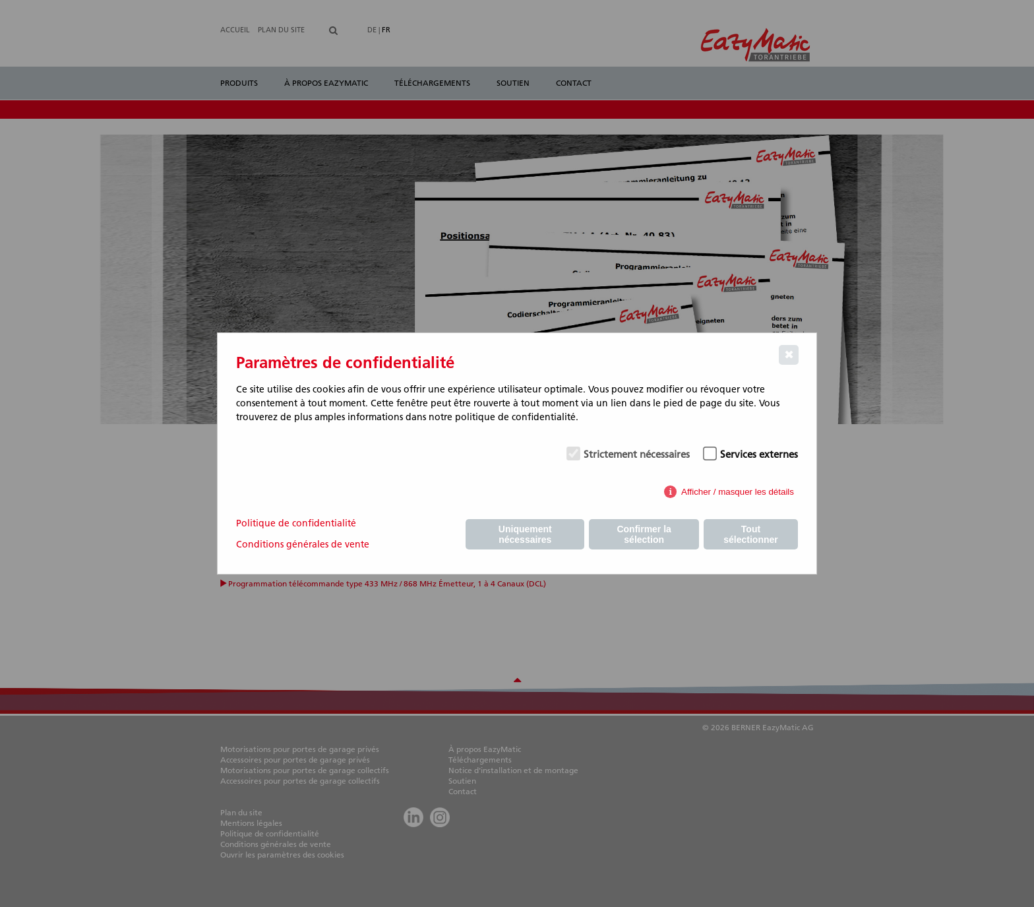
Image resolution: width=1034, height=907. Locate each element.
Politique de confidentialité (296, 523)
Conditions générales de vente (302, 544)
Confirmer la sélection (644, 534)
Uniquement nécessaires (525, 534)
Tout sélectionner (750, 534)
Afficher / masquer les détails (737, 492)
